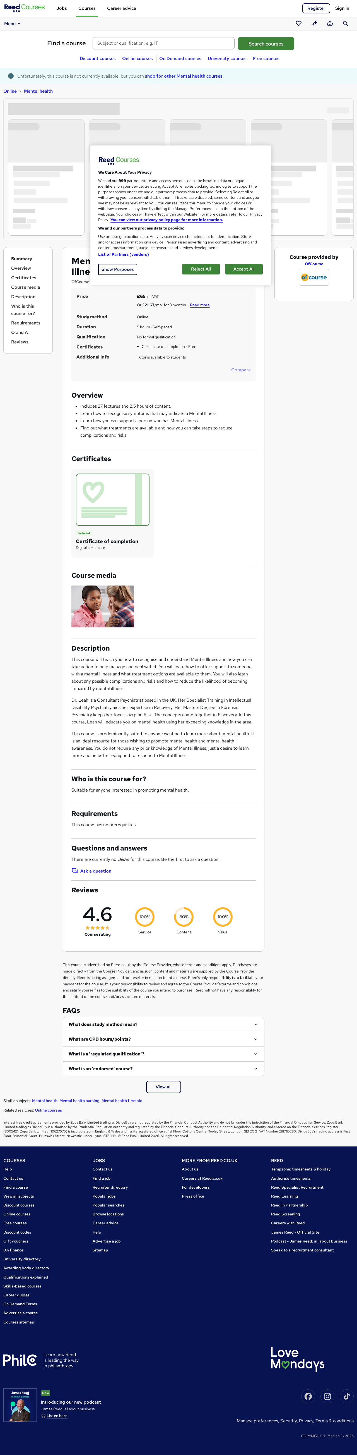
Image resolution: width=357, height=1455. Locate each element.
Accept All (244, 269)
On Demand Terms (20, 1303)
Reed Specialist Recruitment (297, 1187)
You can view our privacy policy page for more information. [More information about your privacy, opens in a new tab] (166, 219)
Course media (25, 287)
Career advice (121, 8)
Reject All (201, 269)
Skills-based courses (22, 1286)
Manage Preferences (257, 1421)
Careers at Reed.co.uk (202, 1178)
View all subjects (18, 1196)
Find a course (66, 43)
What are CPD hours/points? (100, 1039)
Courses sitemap (18, 1322)
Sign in (342, 8)
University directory (22, 1259)
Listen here (57, 1415)
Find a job (102, 1178)
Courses (87, 8)
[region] (180, 215)
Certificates (23, 278)
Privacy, (307, 1421)
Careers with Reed (288, 1222)
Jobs (61, 8)
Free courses (266, 58)
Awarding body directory (26, 1267)
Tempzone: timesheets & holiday (301, 1169)
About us (190, 1169)
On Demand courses (180, 58)
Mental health (38, 91)
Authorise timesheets (291, 1178)
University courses (227, 58)
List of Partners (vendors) (123, 254)
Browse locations (108, 1214)
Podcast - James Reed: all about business (309, 1241)
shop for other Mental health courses (184, 76)
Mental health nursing (79, 1100)
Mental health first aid (122, 1100)
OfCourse (314, 263)
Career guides (16, 1295)
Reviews (19, 342)
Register (316, 8)
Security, (289, 1421)
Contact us (13, 1178)
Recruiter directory (110, 1187)
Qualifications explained (25, 1277)
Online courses (137, 58)
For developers (196, 1187)
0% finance (13, 1250)
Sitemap (100, 1250)
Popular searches (108, 1205)
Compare (241, 370)
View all (164, 1087)
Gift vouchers (15, 1241)
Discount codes (17, 1232)
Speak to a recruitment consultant (302, 1250)
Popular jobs (104, 1196)
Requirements (25, 323)
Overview (21, 268)
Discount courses (98, 58)
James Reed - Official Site (295, 1232)
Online (10, 91)
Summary (21, 259)
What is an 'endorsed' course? (101, 1069)
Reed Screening (285, 1214)
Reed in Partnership (289, 1205)
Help (7, 1169)
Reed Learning (284, 1196)
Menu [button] (13, 23)
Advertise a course (20, 1312)
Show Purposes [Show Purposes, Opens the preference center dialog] (118, 269)
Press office (193, 1196)
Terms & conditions (334, 1421)
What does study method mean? (103, 1024)
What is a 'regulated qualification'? (106, 1054)
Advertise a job (107, 1241)
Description (23, 297)
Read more (200, 304)
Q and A (19, 332)
